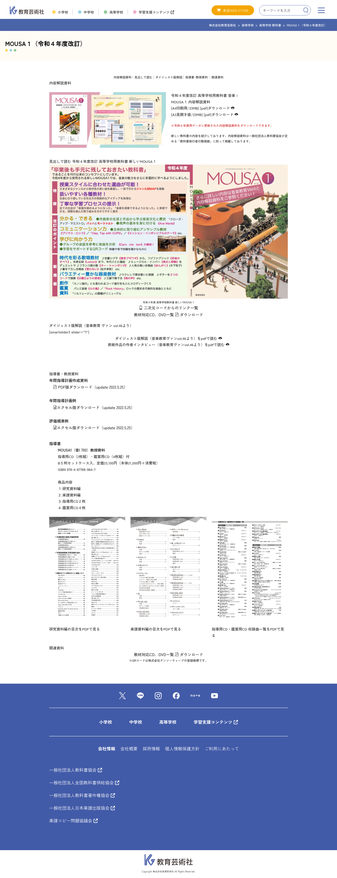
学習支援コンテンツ (216, 722)
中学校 (135, 722)
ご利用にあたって (222, 749)
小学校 (105, 722)
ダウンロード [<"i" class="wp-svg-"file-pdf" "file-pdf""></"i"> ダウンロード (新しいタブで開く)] (189, 314)
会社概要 (129, 749)
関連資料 (217, 77)
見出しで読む (143, 77)
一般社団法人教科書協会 (75, 770)
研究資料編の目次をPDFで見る (74, 629)
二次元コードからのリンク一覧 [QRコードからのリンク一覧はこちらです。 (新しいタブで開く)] (170, 307)
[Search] (306, 10)
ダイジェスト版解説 (168, 77)
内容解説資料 (122, 77)
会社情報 (106, 749)
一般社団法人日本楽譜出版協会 (82, 808)
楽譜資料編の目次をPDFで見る (155, 629)
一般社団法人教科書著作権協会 (82, 795)
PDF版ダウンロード (72, 387)
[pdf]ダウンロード (217, 108)
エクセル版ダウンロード (76, 407)
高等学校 (167, 722)
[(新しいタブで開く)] (199, 108)
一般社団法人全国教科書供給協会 (84, 783)
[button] (232, 10)
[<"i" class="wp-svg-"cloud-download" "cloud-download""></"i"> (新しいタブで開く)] (219, 338)
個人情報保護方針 (182, 749)
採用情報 (151, 749)
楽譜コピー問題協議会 (73, 821)
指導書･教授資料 (196, 77)
